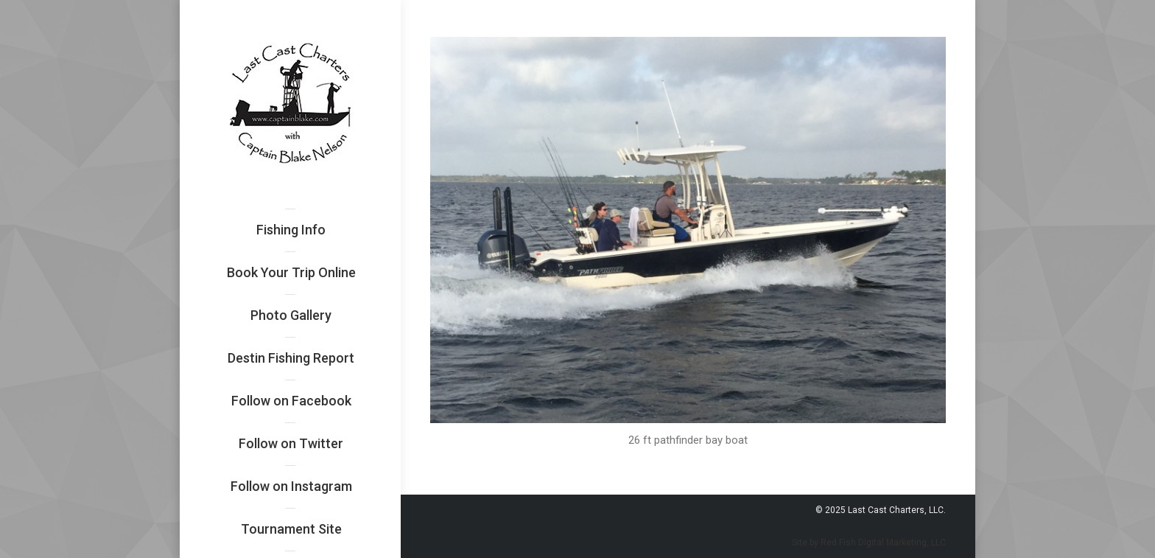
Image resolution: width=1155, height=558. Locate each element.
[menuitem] (291, 230)
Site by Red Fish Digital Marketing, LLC (869, 542)
